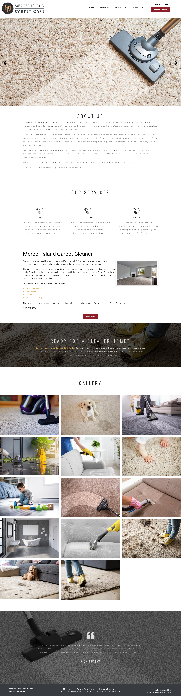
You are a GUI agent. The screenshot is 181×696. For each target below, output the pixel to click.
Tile (90, 217)
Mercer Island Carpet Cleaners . (89, 691)
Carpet (42, 217)
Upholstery (138, 217)
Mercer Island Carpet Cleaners (110, 691)
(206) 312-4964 (35, 168)
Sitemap (63, 691)
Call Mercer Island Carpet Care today (55, 364)
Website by (161, 690)
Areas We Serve (72, 691)
